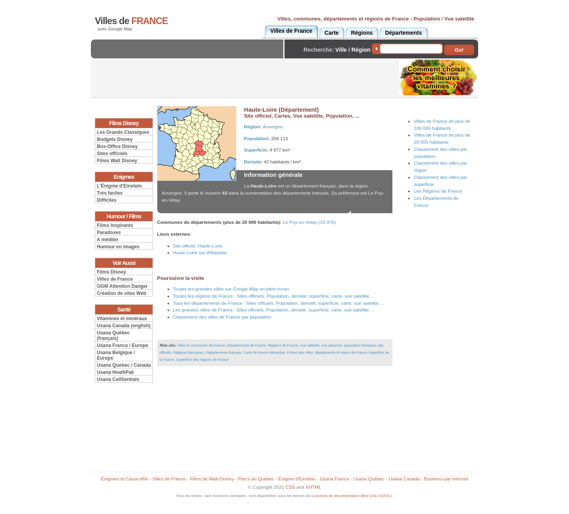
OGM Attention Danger (122, 286)
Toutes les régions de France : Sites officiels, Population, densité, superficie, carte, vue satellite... (273, 296)
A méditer (108, 239)
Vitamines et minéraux (122, 318)
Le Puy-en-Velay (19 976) (309, 222)
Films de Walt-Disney (212, 479)
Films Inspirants (115, 225)
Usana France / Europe (122, 345)
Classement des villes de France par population (222, 317)
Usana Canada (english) (124, 325)
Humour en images (118, 246)
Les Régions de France (438, 191)
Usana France (334, 479)
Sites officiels (112, 153)
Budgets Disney (115, 139)
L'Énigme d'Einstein (119, 186)
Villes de (131, 21)
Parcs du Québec (256, 479)
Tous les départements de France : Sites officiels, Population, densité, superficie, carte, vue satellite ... (278, 303)
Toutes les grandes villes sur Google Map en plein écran (231, 289)
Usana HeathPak (115, 372)
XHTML (313, 487)
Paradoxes (109, 232)
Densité (252, 162)
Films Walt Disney (117, 160)
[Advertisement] (189, 55)
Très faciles (109, 193)
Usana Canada (404, 479)
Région (252, 126)
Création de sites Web (121, 293)
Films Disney (111, 272)
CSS (290, 487)
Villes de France (115, 279)
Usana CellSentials (118, 379)
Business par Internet (446, 479)
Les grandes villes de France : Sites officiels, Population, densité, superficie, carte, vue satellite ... (273, 310)
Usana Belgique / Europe (116, 355)
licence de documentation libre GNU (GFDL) (353, 495)
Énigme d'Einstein (296, 479)
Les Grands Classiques (123, 132)
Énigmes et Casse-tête (124, 479)
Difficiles (107, 200)
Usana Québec (368, 479)
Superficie (255, 150)
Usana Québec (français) (113, 335)
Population (256, 138)
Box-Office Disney (117, 146)
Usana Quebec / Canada (124, 365)
